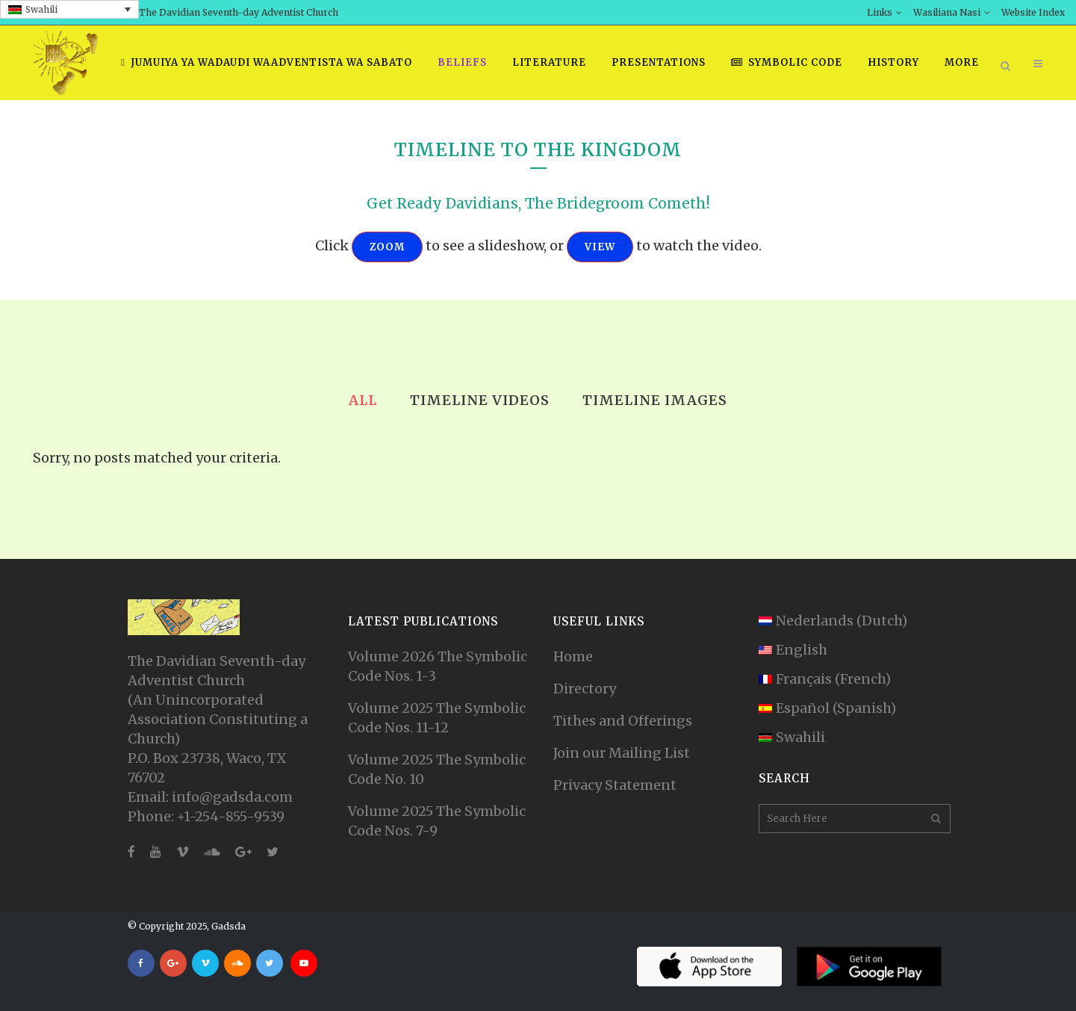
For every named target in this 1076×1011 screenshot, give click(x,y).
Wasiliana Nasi (946, 12)
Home (573, 656)
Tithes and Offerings (622, 720)
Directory (584, 688)
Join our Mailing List (621, 752)
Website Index (1033, 12)
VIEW (600, 247)
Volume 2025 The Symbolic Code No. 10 (437, 769)
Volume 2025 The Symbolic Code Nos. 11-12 (437, 717)
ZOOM (387, 247)
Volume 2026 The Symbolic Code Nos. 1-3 (437, 666)
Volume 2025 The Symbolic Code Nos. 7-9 (437, 821)
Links (879, 12)
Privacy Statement (615, 785)
